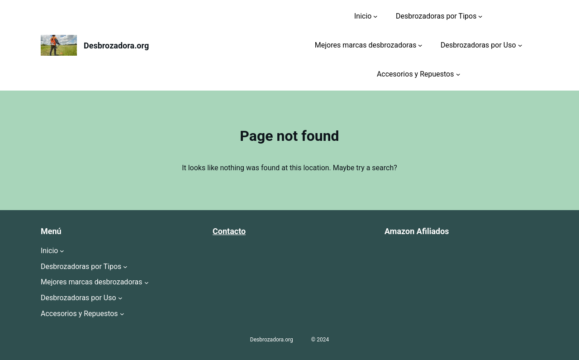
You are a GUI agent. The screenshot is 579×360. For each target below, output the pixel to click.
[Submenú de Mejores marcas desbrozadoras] (420, 45)
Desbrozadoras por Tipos (436, 16)
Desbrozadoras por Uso (478, 45)
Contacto (229, 231)
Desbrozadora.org (116, 45)
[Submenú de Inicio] (375, 16)
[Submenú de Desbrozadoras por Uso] (520, 45)
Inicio (362, 16)
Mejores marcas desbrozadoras (366, 45)
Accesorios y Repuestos (415, 74)
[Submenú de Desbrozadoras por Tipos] (480, 16)
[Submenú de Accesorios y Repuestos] (458, 74)
